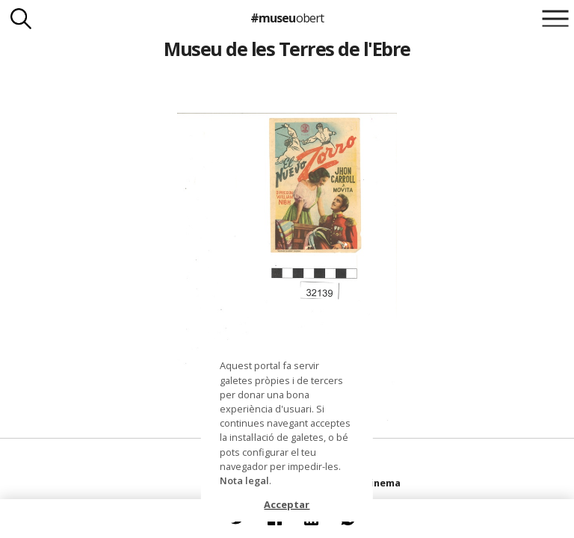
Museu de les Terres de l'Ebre (287, 48)
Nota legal (244, 480)
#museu (286, 18)
